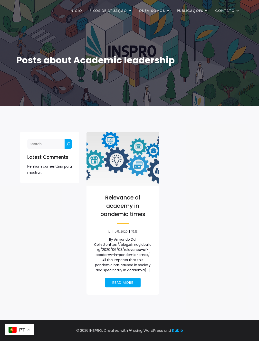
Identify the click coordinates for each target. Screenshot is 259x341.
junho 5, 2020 (118, 232)
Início (75, 11)
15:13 (134, 232)
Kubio (177, 330)
